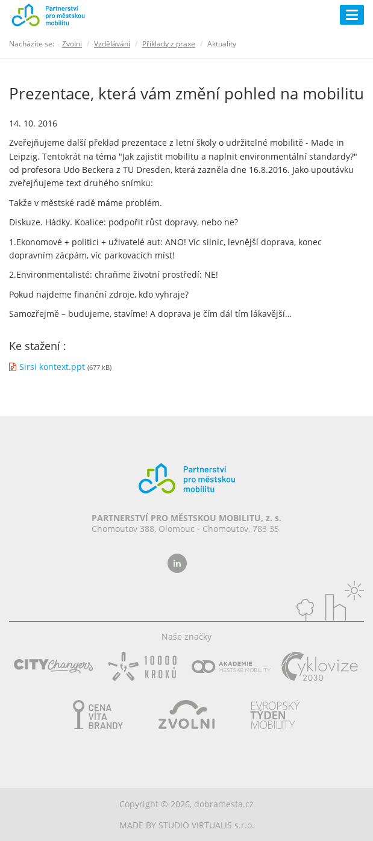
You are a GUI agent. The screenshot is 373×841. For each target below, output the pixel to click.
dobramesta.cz (224, 804)
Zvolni (72, 44)
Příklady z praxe (168, 44)
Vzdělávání (112, 44)
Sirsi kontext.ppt (52, 366)
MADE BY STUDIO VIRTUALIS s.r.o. (186, 825)
